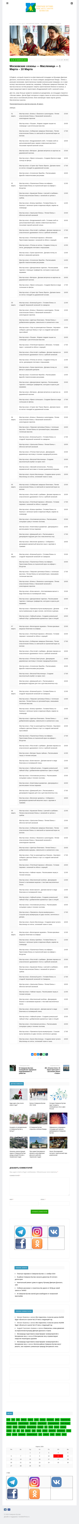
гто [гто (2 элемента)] (14, 1430)
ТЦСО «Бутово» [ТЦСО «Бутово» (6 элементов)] (65, 1422)
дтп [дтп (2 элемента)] (18, 1430)
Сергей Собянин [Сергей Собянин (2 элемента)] (23, 1422)
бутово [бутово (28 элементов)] (57, 1426)
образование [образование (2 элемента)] (61, 1430)
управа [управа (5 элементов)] (58, 1433)
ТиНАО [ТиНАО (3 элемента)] (9, 1426)
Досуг (24, 23)
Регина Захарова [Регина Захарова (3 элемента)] (12, 1422)
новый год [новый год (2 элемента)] (52, 1430)
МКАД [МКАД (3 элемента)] (57, 1419)
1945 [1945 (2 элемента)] (13, 1419)
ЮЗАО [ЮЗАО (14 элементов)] (15, 1426)
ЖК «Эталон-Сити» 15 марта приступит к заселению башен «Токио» (52, 1070)
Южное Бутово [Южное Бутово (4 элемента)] (31, 1426)
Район (19, 23)
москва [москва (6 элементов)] (45, 1430)
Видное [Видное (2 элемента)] (30, 1419)
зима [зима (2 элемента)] (33, 1430)
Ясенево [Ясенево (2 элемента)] (40, 1426)
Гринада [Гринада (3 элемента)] (42, 1419)
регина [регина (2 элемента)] (15, 1433)
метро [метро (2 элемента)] (39, 1430)
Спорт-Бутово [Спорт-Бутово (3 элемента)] (42, 1422)
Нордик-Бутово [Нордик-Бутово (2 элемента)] (65, 1419)
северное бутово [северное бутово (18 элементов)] (32, 1433)
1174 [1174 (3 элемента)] (8, 1419)
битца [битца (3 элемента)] (50, 1426)
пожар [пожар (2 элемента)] (68, 1430)
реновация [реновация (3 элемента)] (22, 1433)
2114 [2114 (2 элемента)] (18, 1419)
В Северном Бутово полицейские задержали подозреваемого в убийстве (27, 1070)
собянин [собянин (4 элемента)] (46, 1433)
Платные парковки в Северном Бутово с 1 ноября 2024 (36, 1273)
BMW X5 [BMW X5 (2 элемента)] (23, 1419)
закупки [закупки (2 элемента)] (28, 1430)
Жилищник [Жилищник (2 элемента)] (50, 1419)
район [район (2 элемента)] (8, 1433)
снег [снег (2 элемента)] (40, 1433)
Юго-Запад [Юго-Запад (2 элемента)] (22, 1426)
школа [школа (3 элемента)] (64, 1433)
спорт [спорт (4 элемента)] (52, 1433)
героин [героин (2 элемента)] (9, 1430)
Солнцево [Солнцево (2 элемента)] (33, 1422)
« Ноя (8, 1472)
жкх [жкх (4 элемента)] (22, 1430)
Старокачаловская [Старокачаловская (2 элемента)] (53, 1422)
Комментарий (15, 1175)
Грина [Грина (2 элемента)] (36, 1419)
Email (43, 1199)
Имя (11, 1199)
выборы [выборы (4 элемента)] (63, 1426)
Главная (13, 23)
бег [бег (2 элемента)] (46, 1426)
